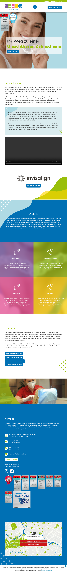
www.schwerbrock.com (14, 353)
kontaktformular (11, 459)
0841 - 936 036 (14, 447)
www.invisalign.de (33, 186)
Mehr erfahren (13, 52)
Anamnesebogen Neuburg (14, 365)
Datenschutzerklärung (56, 1)
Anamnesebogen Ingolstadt (15, 361)
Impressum (46, 1)
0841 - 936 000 (14, 449)
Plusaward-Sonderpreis (14, 357)
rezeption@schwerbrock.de (17, 454)
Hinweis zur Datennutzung (33, 541)
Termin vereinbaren (55, 7)
